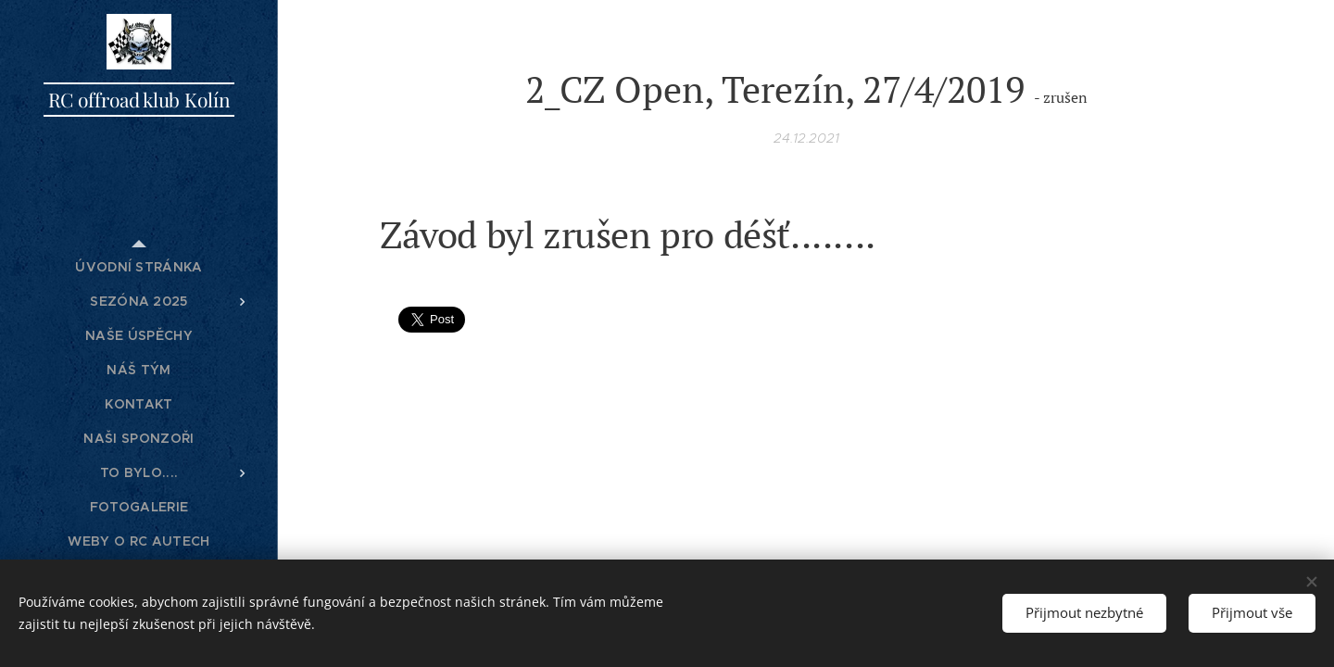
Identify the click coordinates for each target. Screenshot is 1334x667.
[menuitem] (139, 267)
